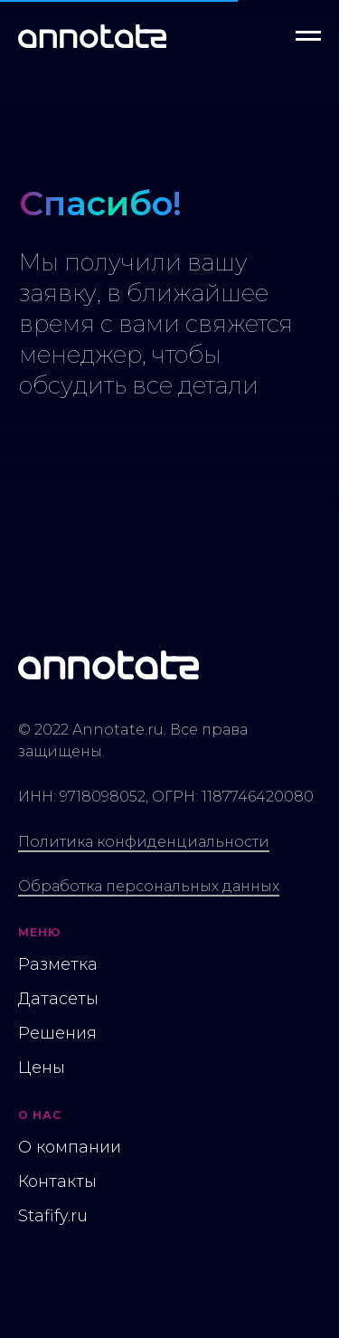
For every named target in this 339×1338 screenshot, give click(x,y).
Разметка (58, 964)
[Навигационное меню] (308, 36)
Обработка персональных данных (148, 886)
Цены (41, 1067)
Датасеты (58, 999)
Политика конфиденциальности (143, 841)
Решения (57, 1033)
